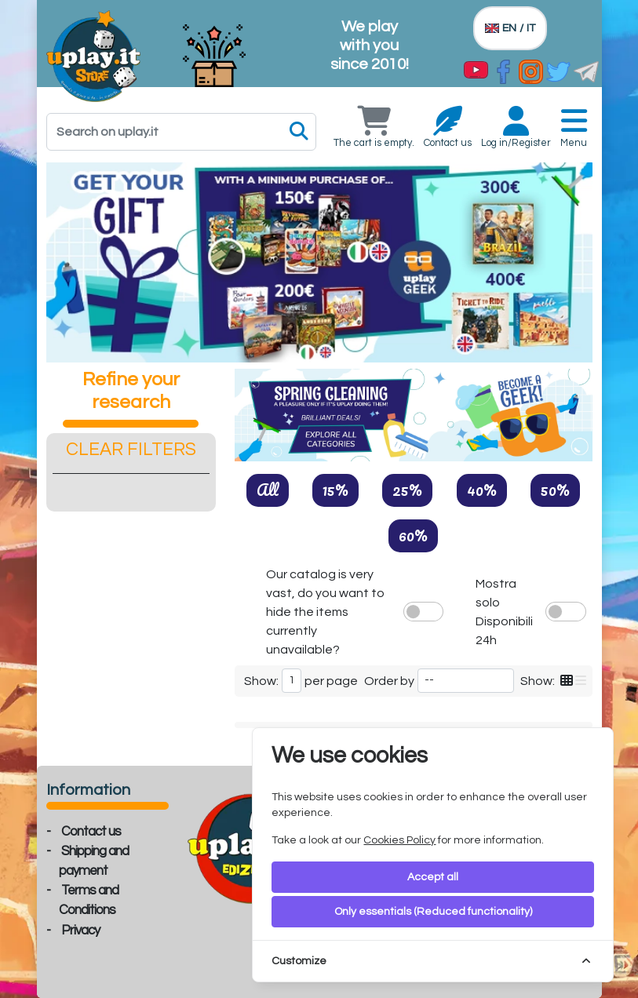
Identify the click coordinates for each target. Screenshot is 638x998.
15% (335, 489)
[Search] (181, 132)
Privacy (80, 930)
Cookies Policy (399, 840)
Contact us (91, 832)
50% (555, 489)
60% (413, 535)
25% (407, 489)
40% (482, 489)
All (268, 489)
